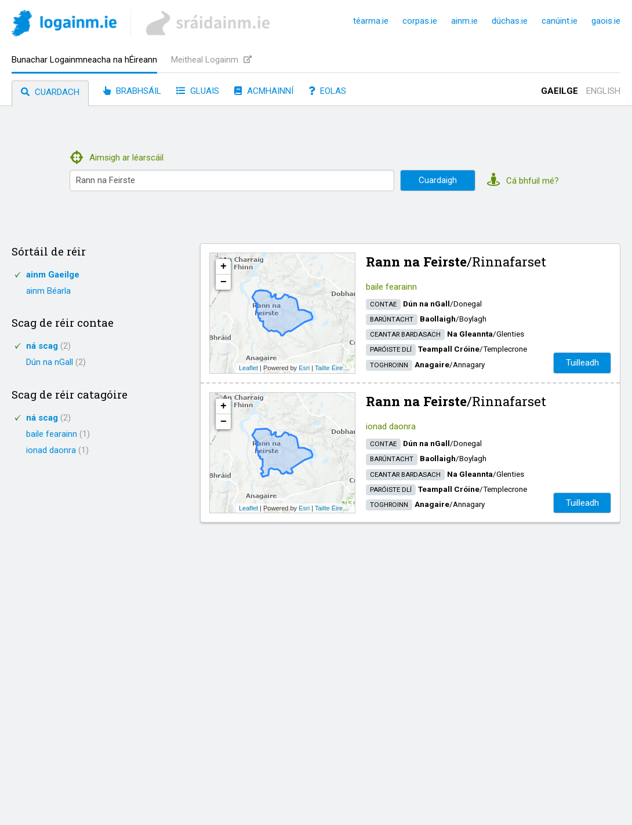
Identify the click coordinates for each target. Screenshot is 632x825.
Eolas (327, 91)
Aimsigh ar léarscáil (117, 157)
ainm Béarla (48, 291)
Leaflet (248, 367)
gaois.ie (605, 21)
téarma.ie (370, 21)
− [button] (223, 282)
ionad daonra (57, 450)
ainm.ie (464, 21)
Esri (304, 367)
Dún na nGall (56, 362)
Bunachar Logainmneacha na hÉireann (84, 59)
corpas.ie (419, 21)
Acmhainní (263, 91)
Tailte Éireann (334, 367)
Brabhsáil (132, 91)
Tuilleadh (582, 362)
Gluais (197, 91)
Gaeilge (559, 91)
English (603, 91)
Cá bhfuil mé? (523, 181)
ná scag (48, 346)
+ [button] (223, 266)
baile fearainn (58, 434)
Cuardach (50, 92)
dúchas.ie (510, 21)
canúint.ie (559, 21)
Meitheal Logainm (211, 59)
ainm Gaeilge (52, 274)
